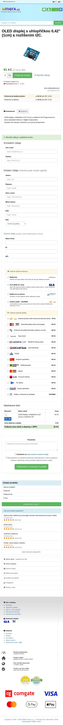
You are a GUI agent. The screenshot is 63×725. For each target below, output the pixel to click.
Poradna (9, 633)
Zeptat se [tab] (23, 111)
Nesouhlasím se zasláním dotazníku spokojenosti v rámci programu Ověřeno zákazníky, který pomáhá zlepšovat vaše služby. (32, 459)
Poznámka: (31, 440)
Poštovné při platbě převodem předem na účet (31, 330)
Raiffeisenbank (31, 365)
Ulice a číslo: (10, 193)
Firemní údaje (23, 234)
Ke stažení (9, 638)
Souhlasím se (31, 454)
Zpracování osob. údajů (14, 642)
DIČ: (7, 256)
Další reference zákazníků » (31, 552)
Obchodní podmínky (13, 612)
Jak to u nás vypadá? (13, 610)
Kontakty (9, 605)
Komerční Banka (31, 377)
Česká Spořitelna (31, 388)
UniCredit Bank (31, 348)
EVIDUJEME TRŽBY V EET (31, 722)
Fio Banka (31, 383)
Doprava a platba (12, 607)
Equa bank (31, 336)
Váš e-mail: (9, 148)
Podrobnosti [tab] (9, 111)
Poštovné (6, 491)
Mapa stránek (10, 640)
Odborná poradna (11, 573)
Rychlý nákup (42, 75)
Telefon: (8, 156)
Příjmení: (8, 184)
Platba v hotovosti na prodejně (31, 394)
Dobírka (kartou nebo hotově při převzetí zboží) (31, 318)
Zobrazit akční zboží (31, 504)
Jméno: (8, 175)
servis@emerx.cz (9, 1)
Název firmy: (10, 238)
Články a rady (9, 587)
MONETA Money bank (31, 342)
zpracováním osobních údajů (37, 454)
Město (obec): (10, 202)
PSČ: (7, 211)
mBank (31, 371)
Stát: (7, 220)
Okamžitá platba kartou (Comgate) (31, 324)
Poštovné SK (7, 494)
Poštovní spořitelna (31, 359)
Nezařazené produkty (13, 614)
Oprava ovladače (9, 487)
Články (8, 636)
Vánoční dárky (10, 568)
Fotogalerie (8, 583)
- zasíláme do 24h (15, 559)
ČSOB (31, 353)
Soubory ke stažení (11, 578)
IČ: (6, 247)
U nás (5, 498)
